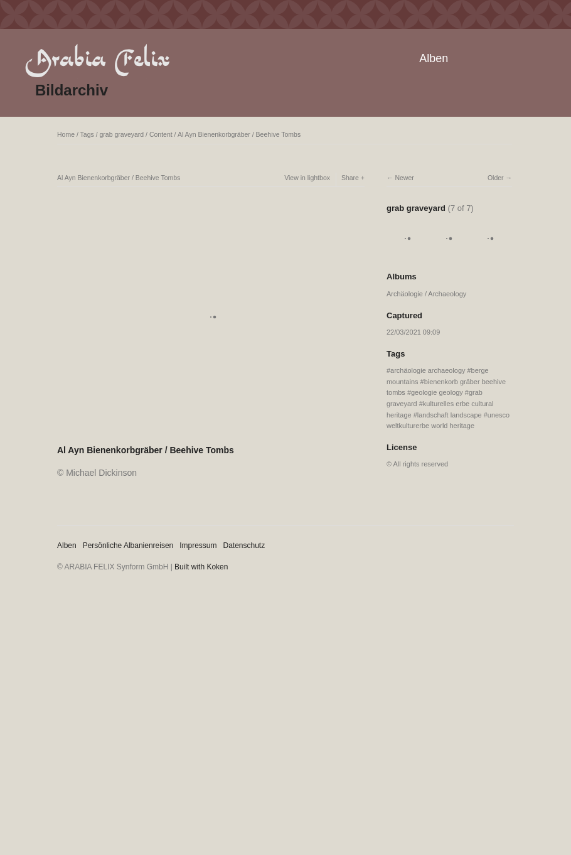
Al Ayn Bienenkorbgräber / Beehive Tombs (239, 134)
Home (66, 134)
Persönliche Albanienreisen (128, 545)
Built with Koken (201, 566)
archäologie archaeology (427, 370)
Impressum (197, 545)
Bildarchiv (71, 90)
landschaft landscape (449, 415)
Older (496, 177)
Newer (404, 177)
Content (161, 134)
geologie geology (437, 392)
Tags (87, 134)
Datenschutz (244, 545)
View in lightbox (307, 177)
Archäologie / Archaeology (426, 294)
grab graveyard (122, 134)
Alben (433, 58)
